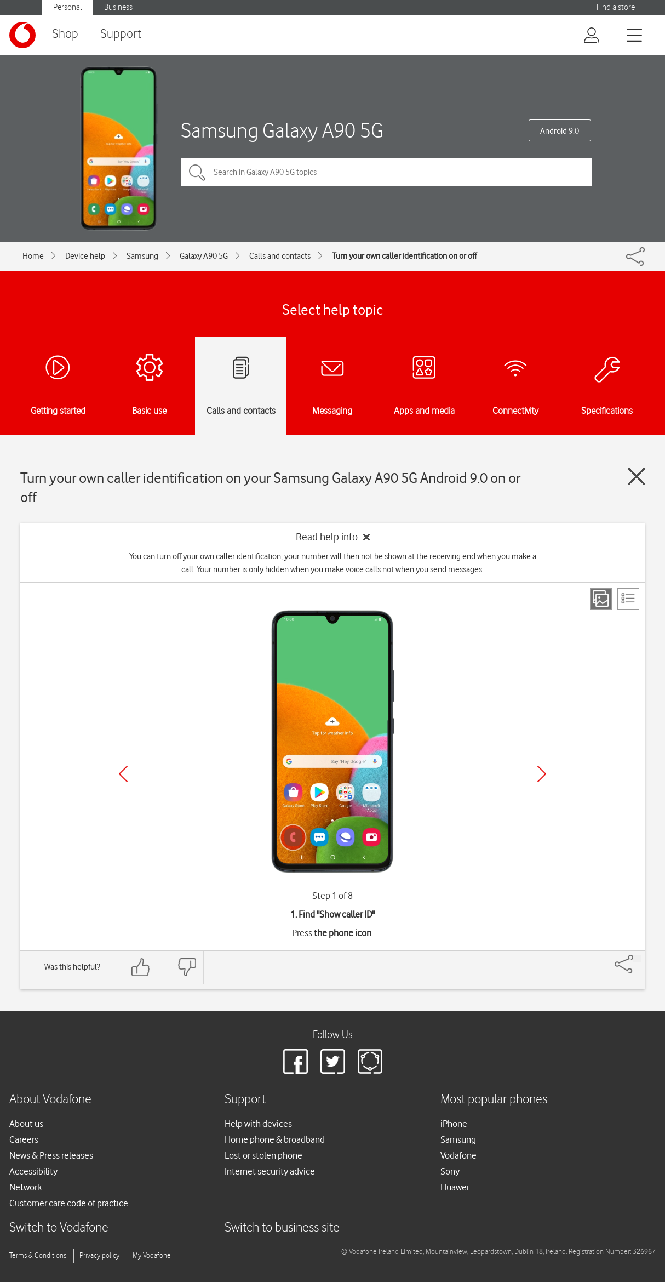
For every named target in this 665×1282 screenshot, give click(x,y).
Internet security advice (270, 1171)
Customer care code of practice (68, 1203)
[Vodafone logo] (22, 35)
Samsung (142, 256)
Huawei (454, 1187)
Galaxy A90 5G (204, 256)
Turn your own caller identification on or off (404, 256)
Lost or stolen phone (263, 1155)
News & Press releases (51, 1155)
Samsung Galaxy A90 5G (282, 130)
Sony (450, 1171)
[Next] (541, 774)
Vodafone (458, 1155)
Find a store (616, 7)
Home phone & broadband (275, 1139)
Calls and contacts (280, 256)
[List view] (628, 599)
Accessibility (33, 1171)
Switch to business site (282, 1228)
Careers (23, 1139)
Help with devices (258, 1123)
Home (33, 256)
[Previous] (123, 774)
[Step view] (601, 599)
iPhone (453, 1123)
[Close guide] (636, 476)
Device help (85, 256)
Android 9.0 (559, 131)
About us (26, 1123)
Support (120, 34)
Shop (65, 34)
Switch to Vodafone (58, 1228)
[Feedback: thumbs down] (186, 967)
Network (25, 1187)
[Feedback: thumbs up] (140, 967)
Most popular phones (493, 1100)
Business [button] (118, 7)
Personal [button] (67, 7)
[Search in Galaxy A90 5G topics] (386, 172)
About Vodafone (50, 1100)
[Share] (637, 958)
